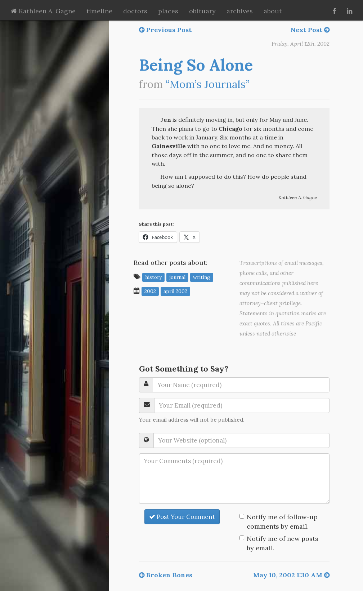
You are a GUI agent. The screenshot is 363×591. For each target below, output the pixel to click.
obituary (202, 11)
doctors (135, 11)
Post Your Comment (182, 517)
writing (201, 277)
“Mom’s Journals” (208, 84)
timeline (99, 11)
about (273, 11)
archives (240, 11)
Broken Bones (165, 575)
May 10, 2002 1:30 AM (291, 575)
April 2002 (175, 291)
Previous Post (165, 30)
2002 (150, 291)
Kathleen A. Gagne (43, 11)
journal (177, 277)
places (168, 11)
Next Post (310, 30)
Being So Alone (196, 65)
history (153, 277)
